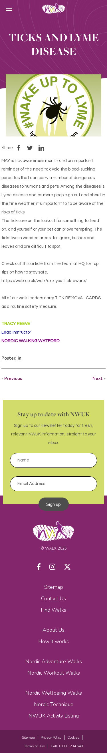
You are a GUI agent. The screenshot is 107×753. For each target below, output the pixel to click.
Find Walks (53, 610)
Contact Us (53, 598)
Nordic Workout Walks (53, 672)
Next (97, 378)
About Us (53, 630)
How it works (53, 641)
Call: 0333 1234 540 (67, 746)
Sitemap (53, 587)
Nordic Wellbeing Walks (53, 692)
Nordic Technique (53, 704)
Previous (13, 378)
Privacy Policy (51, 737)
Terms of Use (34, 746)
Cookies (73, 737)
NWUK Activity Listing (54, 715)
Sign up (53, 504)
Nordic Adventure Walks (53, 661)
